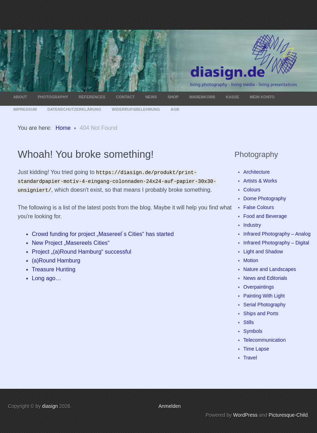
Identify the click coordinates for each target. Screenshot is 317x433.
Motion (250, 260)
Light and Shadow (263, 251)
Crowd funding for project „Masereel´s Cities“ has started (103, 234)
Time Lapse (256, 349)
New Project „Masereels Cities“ (71, 243)
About (20, 97)
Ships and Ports (260, 313)
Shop (173, 97)
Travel (250, 357)
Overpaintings (258, 287)
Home (63, 128)
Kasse (232, 97)
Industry (252, 225)
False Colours (258, 207)
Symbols (253, 331)
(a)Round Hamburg (56, 261)
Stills (248, 322)
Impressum (25, 109)
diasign (50, 406)
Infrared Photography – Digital (276, 243)
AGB (175, 109)
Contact (125, 97)
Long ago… (46, 278)
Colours (251, 189)
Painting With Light (264, 296)
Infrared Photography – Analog (277, 234)
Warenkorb (202, 97)
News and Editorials (265, 278)
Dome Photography (264, 198)
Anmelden (169, 406)
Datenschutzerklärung (74, 109)
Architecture (256, 172)
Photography (53, 97)
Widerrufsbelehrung (136, 109)
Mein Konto (262, 97)
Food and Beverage (265, 216)
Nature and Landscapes (269, 269)
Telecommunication (264, 340)
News (151, 97)
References (92, 97)
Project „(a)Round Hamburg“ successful (81, 252)
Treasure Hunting (53, 269)
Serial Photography (264, 304)
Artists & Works (260, 181)
